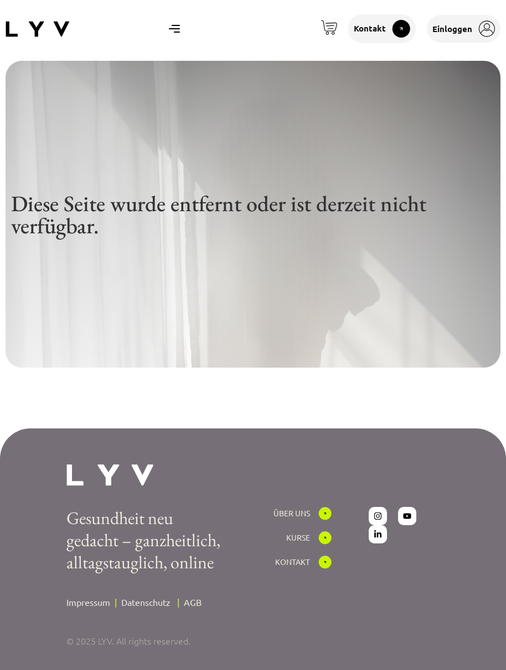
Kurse (298, 537)
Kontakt (292, 562)
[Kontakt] (325, 562)
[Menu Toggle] (174, 29)
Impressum (88, 602)
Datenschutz (146, 602)
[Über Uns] (325, 513)
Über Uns (291, 513)
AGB (193, 602)
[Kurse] (325, 538)
